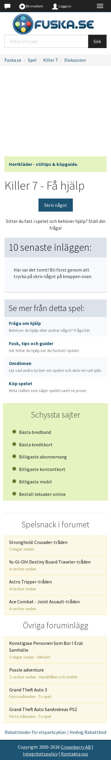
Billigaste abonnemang (39, 457)
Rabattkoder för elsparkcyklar (35, 732)
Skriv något (55, 205)
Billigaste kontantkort (38, 469)
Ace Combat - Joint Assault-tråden (44, 605)
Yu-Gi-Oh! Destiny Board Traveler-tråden (50, 565)
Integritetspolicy (40, 754)
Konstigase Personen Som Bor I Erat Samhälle (46, 650)
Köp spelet (48, 386)
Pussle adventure (43, 673)
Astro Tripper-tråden (30, 585)
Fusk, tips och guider (44, 346)
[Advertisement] (55, 112)
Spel (32, 60)
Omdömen (55, 366)
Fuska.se (12, 60)
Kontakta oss (74, 754)
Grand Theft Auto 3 (30, 693)
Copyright (28, 747)
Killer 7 (50, 60)
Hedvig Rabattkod (88, 732)
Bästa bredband (31, 432)
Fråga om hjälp (50, 326)
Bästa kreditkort (32, 445)
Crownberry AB (76, 747)
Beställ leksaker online (39, 494)
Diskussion (75, 60)
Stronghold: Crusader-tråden (38, 545)
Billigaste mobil (32, 482)
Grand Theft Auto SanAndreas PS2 (43, 712)
